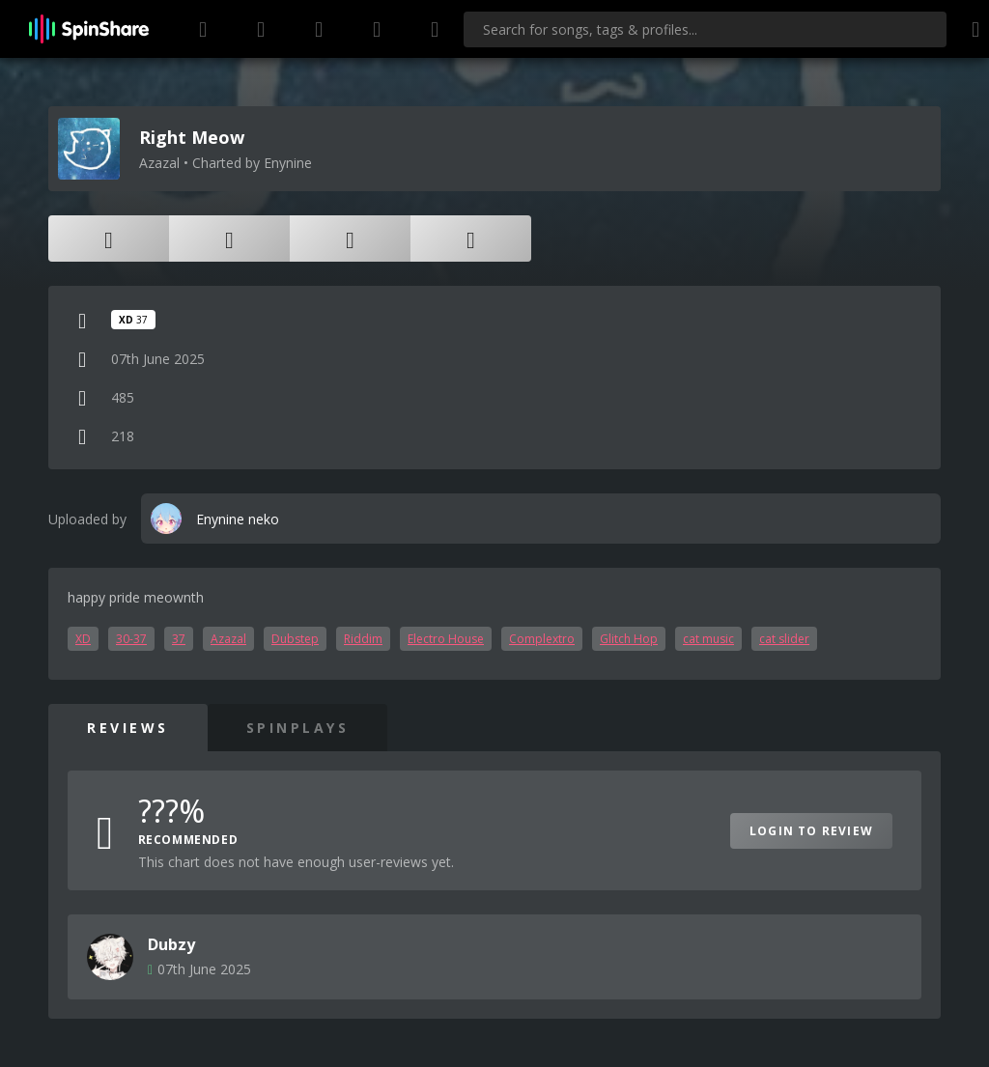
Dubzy (171, 944)
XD (83, 639)
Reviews (128, 727)
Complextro (542, 639)
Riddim (363, 639)
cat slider (784, 639)
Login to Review (811, 831)
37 (178, 639)
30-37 (131, 639)
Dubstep (295, 639)
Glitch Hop (629, 639)
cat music (708, 639)
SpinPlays (298, 727)
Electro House (446, 639)
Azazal (228, 639)
